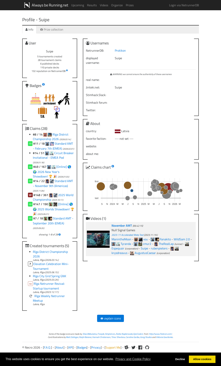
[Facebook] (140, 347)
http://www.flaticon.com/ (160, 333)
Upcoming (77, 5)
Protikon (120, 50)
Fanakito (165, 239)
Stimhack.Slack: (96, 95)
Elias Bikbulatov (90, 333)
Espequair (118, 248)
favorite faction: (96, 138)
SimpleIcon (110, 333)
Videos (104, 5)
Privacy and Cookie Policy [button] (133, 359)
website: (91, 146)
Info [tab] (29, 29)
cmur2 (147, 243)
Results (92, 5)
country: (91, 131)
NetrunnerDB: (95, 50)
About (59, 347)
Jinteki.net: (93, 87)
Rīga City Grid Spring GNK (49, 276)
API (70, 347)
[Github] (147, 347)
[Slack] (126, 347)
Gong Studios (146, 337)
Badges (81, 347)
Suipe (144, 248)
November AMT (122, 225)
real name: (92, 79)
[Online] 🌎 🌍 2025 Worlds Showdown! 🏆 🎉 (53, 209)
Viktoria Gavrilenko (164, 337)
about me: (92, 153)
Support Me (112, 347)
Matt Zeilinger (72, 337)
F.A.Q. (47, 347)
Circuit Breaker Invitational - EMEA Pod (53, 155)
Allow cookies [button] (202, 359)
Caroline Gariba (132, 337)
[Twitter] (133, 347)
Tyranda (126, 243)
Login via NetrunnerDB (184, 5)
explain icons (110, 318)
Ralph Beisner (85, 337)
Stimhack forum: (96, 102)
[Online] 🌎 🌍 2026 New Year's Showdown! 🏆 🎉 (52, 171)
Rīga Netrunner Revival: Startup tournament (49, 286)
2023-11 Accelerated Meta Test (127, 235)
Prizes (130, 5)
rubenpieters (159, 248)
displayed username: (92, 60)
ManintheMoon (121, 239)
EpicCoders (138, 333)
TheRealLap (166, 243)
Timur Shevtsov (118, 337)
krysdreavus (119, 253)
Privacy (96, 347)
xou (145, 239)
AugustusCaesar (145, 253)
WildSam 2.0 (182, 239)
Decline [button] (180, 359)
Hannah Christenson (101, 337)
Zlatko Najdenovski (124, 333)
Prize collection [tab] (51, 29)
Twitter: (91, 110)
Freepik (100, 333)
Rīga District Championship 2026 (50, 136)
